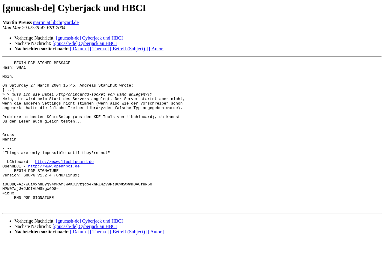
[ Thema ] (99, 48)
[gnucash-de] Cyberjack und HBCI (89, 37)
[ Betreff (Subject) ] (129, 48)
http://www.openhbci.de (54, 187)
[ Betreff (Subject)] (128, 261)
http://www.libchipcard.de (64, 182)
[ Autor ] (157, 48)
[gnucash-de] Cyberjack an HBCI (84, 43)
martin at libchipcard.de (56, 22)
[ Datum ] (79, 48)
